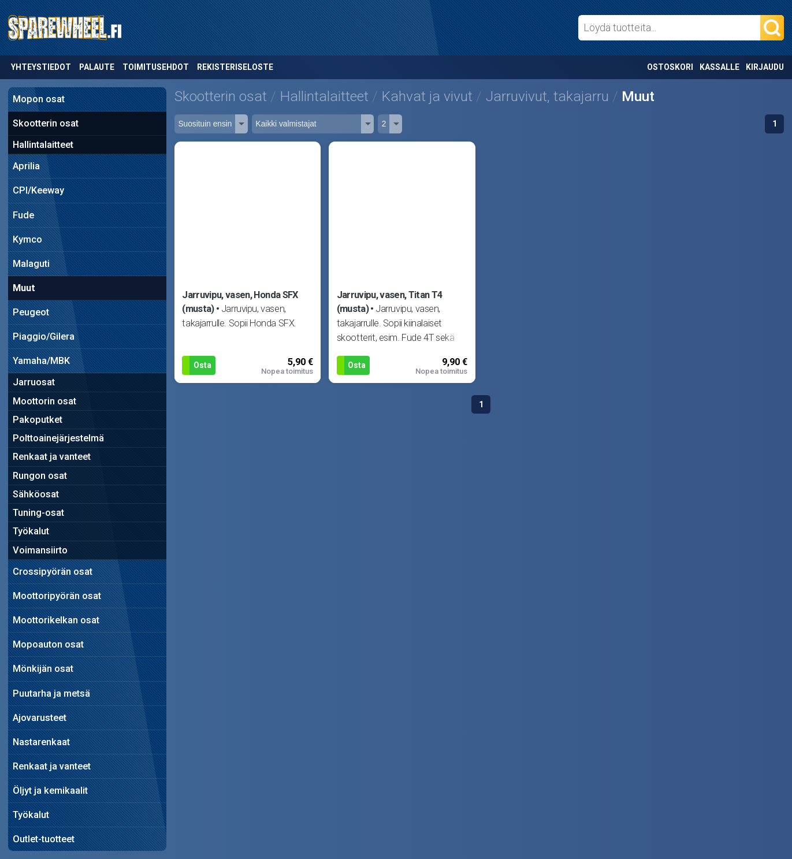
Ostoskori (670, 67)
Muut (24, 287)
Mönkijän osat (43, 668)
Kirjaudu (765, 67)
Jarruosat (34, 382)
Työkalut (31, 531)
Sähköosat (36, 494)
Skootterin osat (46, 123)
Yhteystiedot (41, 67)
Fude (23, 215)
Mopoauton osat (48, 644)
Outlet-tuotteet (44, 839)
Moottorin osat (44, 401)
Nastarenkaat (41, 742)
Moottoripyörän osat (57, 595)
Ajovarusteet (39, 717)
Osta (202, 365)
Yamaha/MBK (41, 360)
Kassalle (719, 67)
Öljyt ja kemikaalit (50, 790)
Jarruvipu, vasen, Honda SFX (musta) (240, 302)
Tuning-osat (38, 512)
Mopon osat (39, 99)
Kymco (27, 239)
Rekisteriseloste (235, 67)
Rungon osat (40, 475)
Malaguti (31, 263)
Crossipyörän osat (52, 571)
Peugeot (31, 312)
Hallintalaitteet (43, 144)
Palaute (96, 67)
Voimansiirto (40, 550)
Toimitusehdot (155, 67)
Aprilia (26, 166)
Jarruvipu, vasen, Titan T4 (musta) (390, 302)
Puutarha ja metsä (51, 693)
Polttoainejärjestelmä (58, 438)
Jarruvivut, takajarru (547, 96)
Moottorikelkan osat (56, 620)
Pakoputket (37, 419)
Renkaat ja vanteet (52, 456)
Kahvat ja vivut (427, 96)
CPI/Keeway (38, 190)
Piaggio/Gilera (44, 336)
